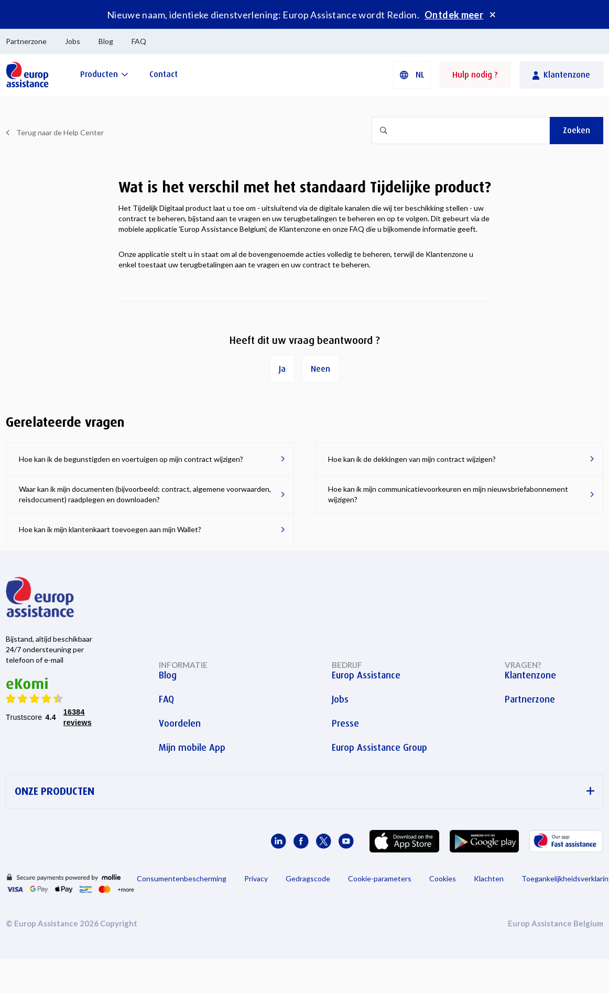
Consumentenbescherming (181, 878)
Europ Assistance (366, 675)
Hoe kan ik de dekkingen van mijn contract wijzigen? (412, 459)
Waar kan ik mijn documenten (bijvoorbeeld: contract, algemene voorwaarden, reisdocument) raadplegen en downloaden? (145, 494)
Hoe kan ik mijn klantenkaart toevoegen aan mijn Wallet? (110, 529)
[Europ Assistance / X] (323, 841)
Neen (320, 369)
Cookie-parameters (379, 878)
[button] (412, 75)
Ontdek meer (454, 14)
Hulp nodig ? (475, 75)
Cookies (442, 878)
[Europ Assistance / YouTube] (346, 841)
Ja (282, 369)
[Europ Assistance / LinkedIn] (278, 841)
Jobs (72, 41)
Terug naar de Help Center (60, 132)
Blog (106, 41)
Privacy (256, 878)
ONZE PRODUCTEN (304, 791)
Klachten (489, 878)
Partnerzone (26, 41)
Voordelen (180, 723)
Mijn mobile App (192, 747)
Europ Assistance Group (379, 747)
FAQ (139, 41)
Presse (345, 723)
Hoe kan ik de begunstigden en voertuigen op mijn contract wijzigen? (131, 459)
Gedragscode (308, 878)
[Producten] (104, 74)
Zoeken (576, 130)
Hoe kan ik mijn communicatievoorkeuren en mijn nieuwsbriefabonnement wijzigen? (448, 494)
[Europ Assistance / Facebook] (301, 841)
